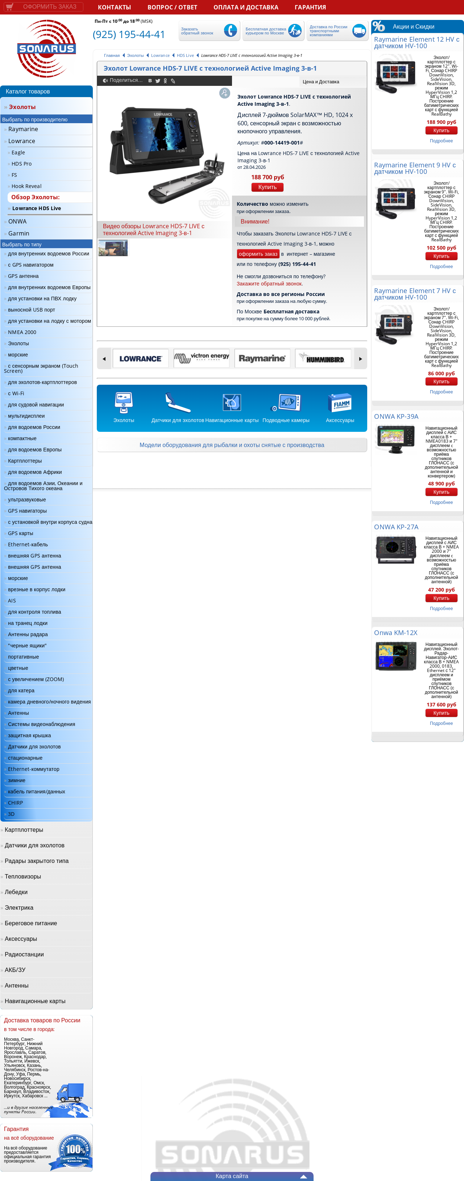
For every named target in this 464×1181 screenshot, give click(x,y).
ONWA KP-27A (396, 526)
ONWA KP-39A (396, 416)
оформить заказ (258, 253)
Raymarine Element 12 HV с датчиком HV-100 (416, 42)
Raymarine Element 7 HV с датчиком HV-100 (415, 293)
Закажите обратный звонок (269, 283)
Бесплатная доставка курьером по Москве (266, 31)
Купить (267, 187)
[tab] (332, 81)
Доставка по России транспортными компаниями (328, 30)
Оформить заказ (49, 7)
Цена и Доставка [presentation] (321, 81)
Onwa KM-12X (395, 632)
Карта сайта (232, 1176)
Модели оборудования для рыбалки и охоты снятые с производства (232, 445)
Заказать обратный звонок (197, 31)
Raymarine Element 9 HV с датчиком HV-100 (415, 168)
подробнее (441, 141)
